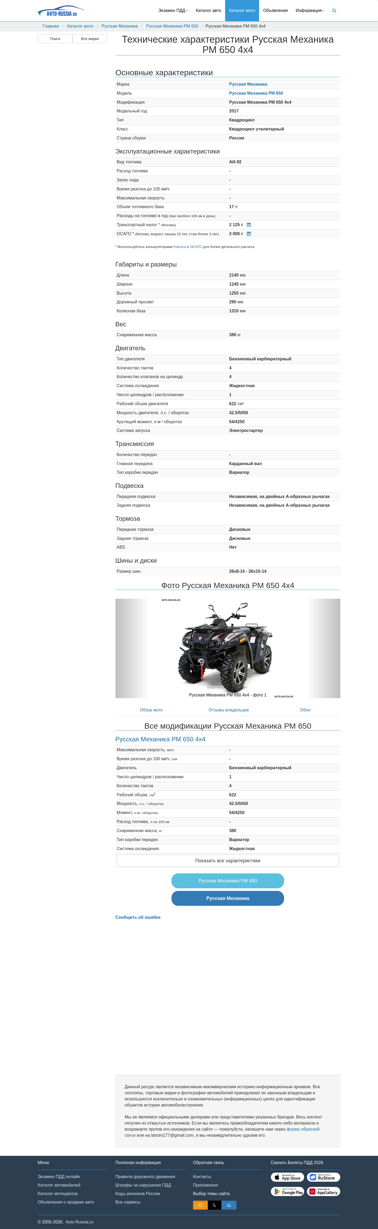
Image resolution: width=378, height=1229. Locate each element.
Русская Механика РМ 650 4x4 (160, 739)
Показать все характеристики (227, 860)
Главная (51, 26)
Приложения (205, 1185)
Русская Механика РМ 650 (172, 26)
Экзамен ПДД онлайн (59, 1176)
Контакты (202, 1176)
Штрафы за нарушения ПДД (143, 1185)
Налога (180, 247)
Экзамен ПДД (173, 10)
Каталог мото (242, 10)
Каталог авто (208, 10)
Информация (310, 10)
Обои (305, 710)
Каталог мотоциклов (58, 1193)
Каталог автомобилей (59, 1185)
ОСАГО (196, 247)
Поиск (55, 39)
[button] (132, 648)
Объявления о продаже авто (66, 1202)
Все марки (90, 39)
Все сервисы (128, 1202)
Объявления (275, 10)
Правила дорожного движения (145, 1176)
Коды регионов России (137, 1193)
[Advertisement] (72, 128)
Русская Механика (120, 26)
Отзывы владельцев (229, 710)
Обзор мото (151, 710)
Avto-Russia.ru (79, 1222)
